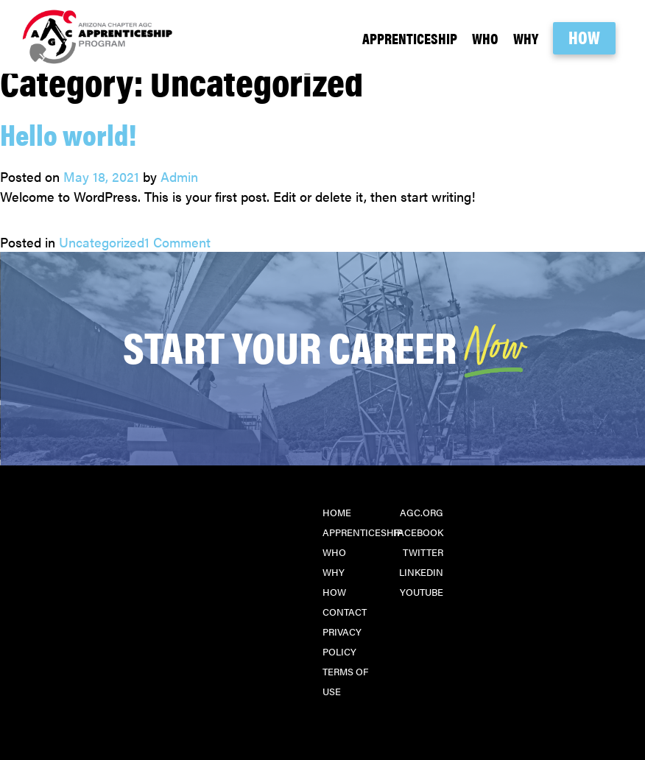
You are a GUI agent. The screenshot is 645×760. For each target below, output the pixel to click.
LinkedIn (421, 572)
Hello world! (68, 134)
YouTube (421, 592)
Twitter (423, 552)
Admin (179, 176)
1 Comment (177, 242)
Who (485, 38)
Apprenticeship (409, 38)
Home (336, 512)
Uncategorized (101, 242)
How (584, 36)
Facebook (418, 532)
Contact (344, 612)
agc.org (421, 512)
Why (525, 38)
